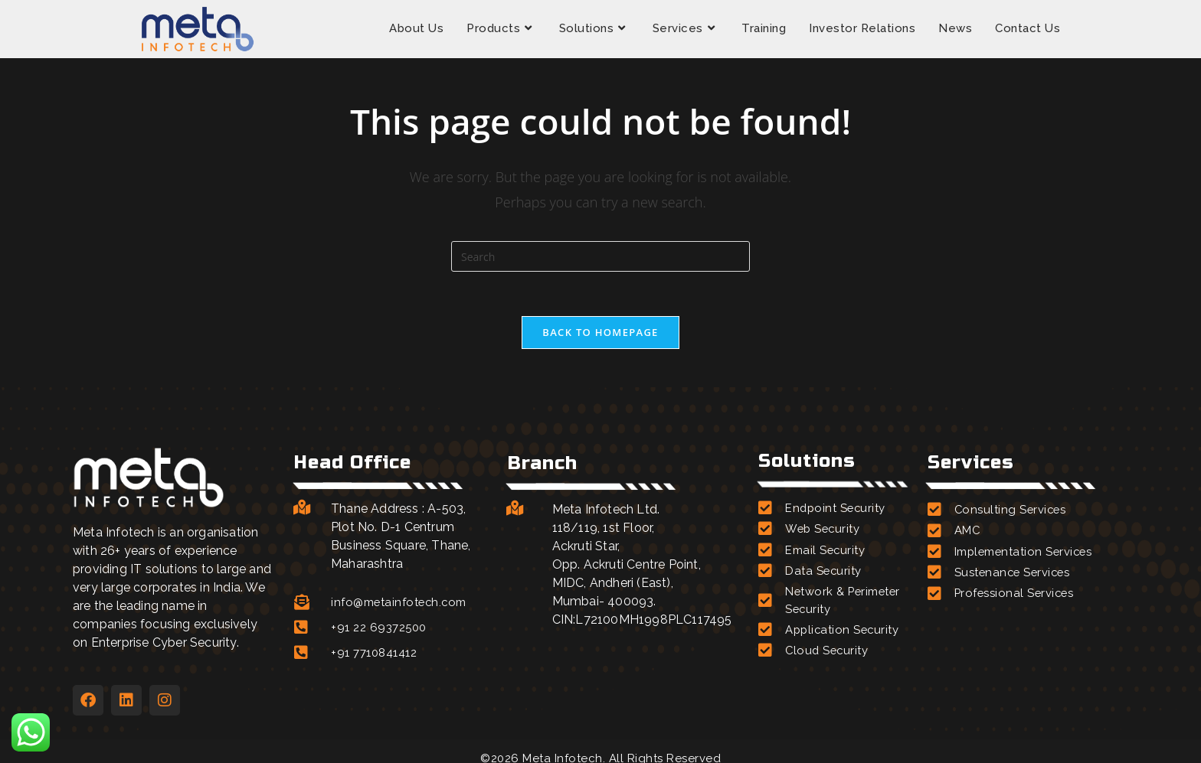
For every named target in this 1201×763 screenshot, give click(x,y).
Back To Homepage (600, 334)
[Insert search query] (600, 256)
